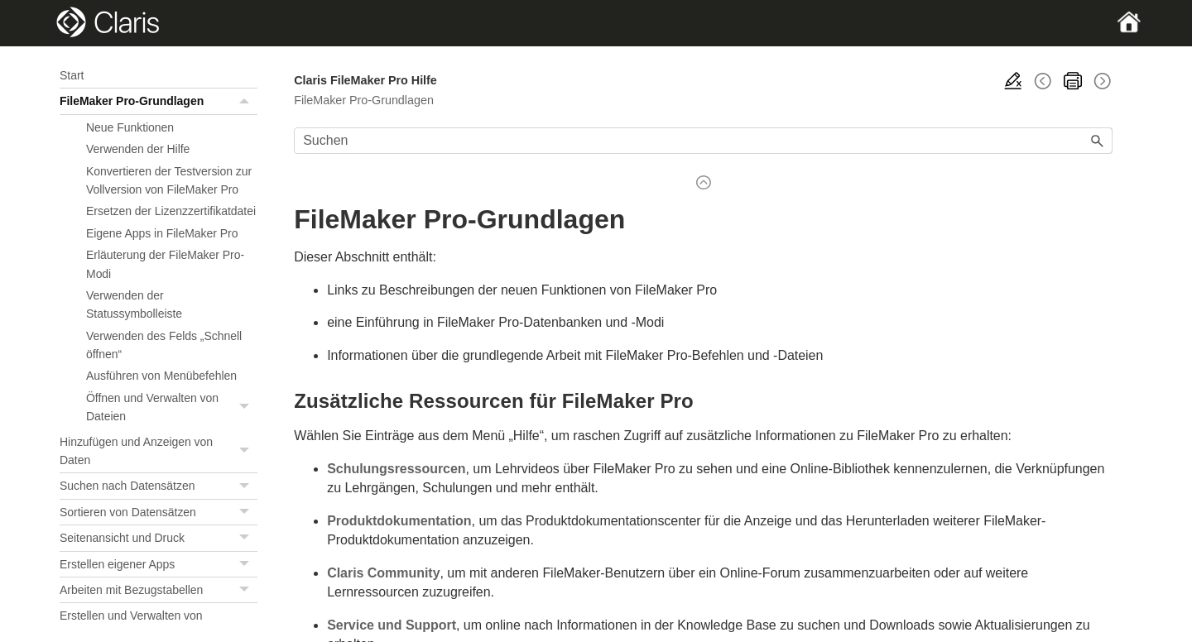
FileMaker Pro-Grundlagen (158, 101)
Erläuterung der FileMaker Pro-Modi (165, 264)
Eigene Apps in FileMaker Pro (162, 233)
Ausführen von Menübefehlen (161, 375)
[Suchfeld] (703, 140)
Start (72, 75)
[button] (245, 101)
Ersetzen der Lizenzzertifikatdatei (171, 211)
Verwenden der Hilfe (138, 149)
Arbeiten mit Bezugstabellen (158, 589)
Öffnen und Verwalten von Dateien (171, 407)
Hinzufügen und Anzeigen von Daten (158, 451)
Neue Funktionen (130, 127)
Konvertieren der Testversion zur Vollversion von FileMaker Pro (169, 180)
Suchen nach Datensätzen (158, 485)
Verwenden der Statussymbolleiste (134, 304)
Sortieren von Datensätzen (158, 512)
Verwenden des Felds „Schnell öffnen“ (164, 345)
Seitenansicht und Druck (158, 537)
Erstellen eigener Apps (158, 564)
